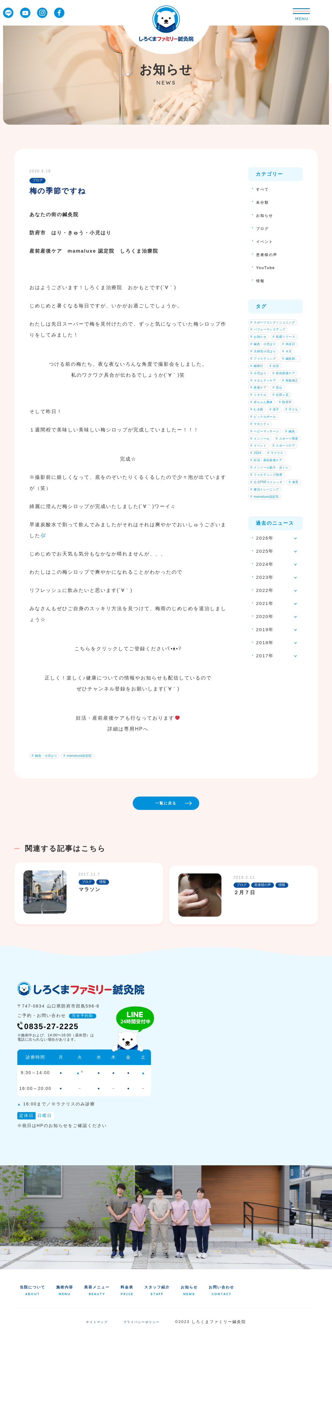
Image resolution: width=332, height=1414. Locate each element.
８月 (257, 394)
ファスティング (266, 404)
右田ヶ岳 (261, 481)
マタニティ (263, 528)
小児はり (281, 423)
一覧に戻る (184, 876)
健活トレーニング (268, 643)
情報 (261, 280)
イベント (266, 241)
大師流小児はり (266, 385)
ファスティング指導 (270, 614)
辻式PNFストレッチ (270, 624)
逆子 (257, 509)
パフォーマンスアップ (272, 337)
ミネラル (261, 471)
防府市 (259, 500)
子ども (279, 509)
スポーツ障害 (265, 557)
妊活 (257, 423)
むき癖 (283, 500)
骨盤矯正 (261, 452)
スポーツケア (265, 576)
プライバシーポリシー (143, 1401)
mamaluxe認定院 (87, 757)
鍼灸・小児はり (48, 757)
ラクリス (282, 585)
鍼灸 (257, 547)
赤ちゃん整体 (265, 490)
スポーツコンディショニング (274, 325)
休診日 (259, 376)
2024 (258, 585)
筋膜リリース (265, 356)
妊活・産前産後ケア (270, 595)
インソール (283, 547)
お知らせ (266, 215)
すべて (264, 189)
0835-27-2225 (55, 1102)
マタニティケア (266, 442)
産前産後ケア (265, 433)
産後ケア (261, 461)
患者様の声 (269, 254)
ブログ (264, 228)
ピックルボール (266, 519)
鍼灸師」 (261, 414)
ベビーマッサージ (268, 538)
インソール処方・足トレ (274, 605)
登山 (284, 461)
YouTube (267, 267)
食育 (257, 633)
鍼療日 (286, 414)
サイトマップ (94, 1401)
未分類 (264, 202)
